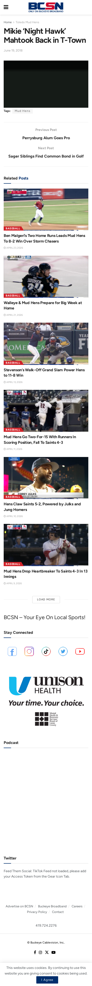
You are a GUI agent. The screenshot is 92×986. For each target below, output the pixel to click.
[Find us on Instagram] (40, 952)
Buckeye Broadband (52, 906)
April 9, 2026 (13, 583)
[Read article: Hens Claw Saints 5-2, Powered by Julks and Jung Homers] (46, 478)
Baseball (13, 228)
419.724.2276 (46, 925)
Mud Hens (22, 111)
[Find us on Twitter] (47, 952)
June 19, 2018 (13, 50)
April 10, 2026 (13, 516)
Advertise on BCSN (19, 906)
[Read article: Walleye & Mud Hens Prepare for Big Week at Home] (46, 277)
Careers (77, 906)
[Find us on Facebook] (35, 952)
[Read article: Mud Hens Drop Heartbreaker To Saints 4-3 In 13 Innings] (46, 545)
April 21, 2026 (13, 315)
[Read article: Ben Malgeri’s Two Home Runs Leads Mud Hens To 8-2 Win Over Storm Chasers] (46, 210)
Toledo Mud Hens (27, 22)
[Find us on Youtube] (53, 952)
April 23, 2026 (13, 247)
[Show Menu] (6, 7)
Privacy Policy (37, 912)
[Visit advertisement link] (46, 699)
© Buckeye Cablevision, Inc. (45, 942)
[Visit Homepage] (45, 7)
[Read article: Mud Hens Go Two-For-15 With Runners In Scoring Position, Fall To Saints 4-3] (46, 411)
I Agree (47, 980)
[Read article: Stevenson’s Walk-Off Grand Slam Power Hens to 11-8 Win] (46, 344)
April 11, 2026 (13, 449)
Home (8, 22)
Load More (46, 599)
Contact (58, 912)
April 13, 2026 (13, 382)
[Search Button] (85, 7)
